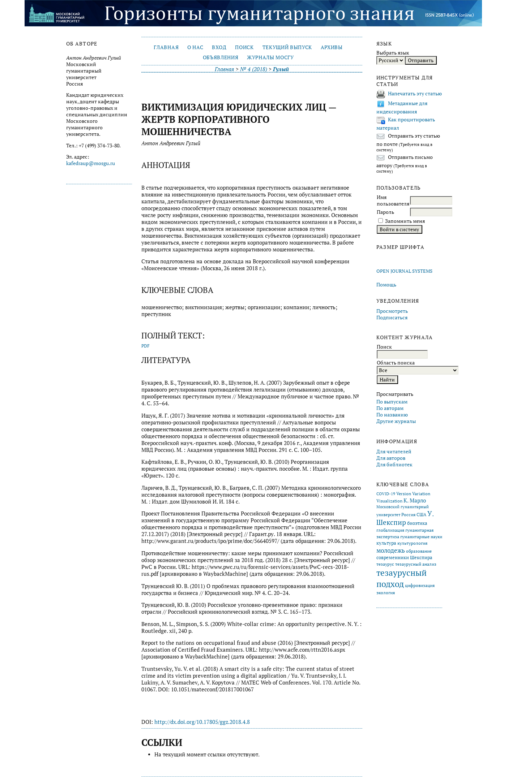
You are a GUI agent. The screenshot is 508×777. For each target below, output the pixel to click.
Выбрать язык (392, 52)
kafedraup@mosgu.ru (90, 163)
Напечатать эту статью (415, 93)
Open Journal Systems (404, 271)
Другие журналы (396, 421)
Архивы (332, 47)
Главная (166, 47)
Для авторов (390, 458)
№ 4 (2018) (253, 69)
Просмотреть (392, 311)
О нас (195, 47)
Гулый (281, 69)
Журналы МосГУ (270, 57)
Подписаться (391, 317)
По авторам (390, 408)
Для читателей (393, 451)
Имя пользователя (393, 200)
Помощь (386, 284)
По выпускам (391, 401)
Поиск (244, 47)
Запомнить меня (405, 221)
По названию (392, 414)
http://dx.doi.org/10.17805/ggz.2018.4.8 (202, 721)
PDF (145, 346)
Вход (219, 47)
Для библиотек (394, 464)
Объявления (221, 57)
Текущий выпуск (287, 47)
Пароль (385, 212)
